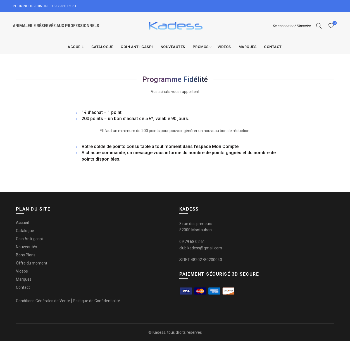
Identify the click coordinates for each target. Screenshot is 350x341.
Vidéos (224, 47)
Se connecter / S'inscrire (292, 26)
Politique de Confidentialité (96, 301)
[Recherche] (319, 26)
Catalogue (102, 47)
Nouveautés (173, 47)
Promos (201, 47)
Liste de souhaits (333, 23)
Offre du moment (31, 263)
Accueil (76, 47)
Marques (248, 47)
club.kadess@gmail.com (200, 248)
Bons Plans (25, 255)
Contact (273, 47)
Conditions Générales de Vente (43, 301)
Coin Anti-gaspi (137, 47)
